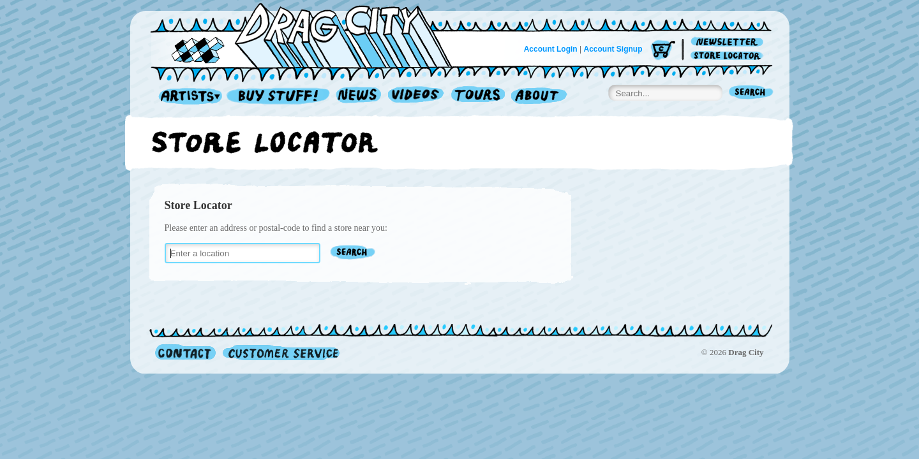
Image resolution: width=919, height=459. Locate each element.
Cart (663, 51)
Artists (187, 96)
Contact (185, 352)
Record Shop (279, 96)
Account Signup (613, 49)
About (539, 96)
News (359, 96)
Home (308, 34)
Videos (416, 96)
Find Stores (353, 253)
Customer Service (280, 352)
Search (751, 93)
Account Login (551, 49)
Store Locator (729, 55)
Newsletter (729, 42)
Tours (478, 96)
